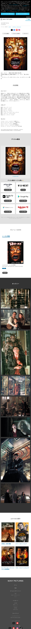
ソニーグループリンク (15, 599)
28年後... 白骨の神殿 (6, 528)
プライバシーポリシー (15, 623)
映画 (15, 572)
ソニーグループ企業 (15, 10)
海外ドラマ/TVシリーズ (15, 579)
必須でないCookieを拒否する (22, 13)
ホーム (15, 569)
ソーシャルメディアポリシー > (15, 620)
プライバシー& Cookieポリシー (14, 4)
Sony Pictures (7, 10)
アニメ (15, 580)
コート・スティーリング (21, 528)
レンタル (23, 173)
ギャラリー (25, 17)
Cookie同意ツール (15, 625)
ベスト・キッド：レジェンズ (22, 552)
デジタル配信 (6, 17)
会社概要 (15, 587)
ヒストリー (15, 590)
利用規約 (15, 624)
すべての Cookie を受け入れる (8, 13)
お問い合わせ (15, 593)
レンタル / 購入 (8, 173)
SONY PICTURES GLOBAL (15, 601)
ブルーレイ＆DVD (16, 17)
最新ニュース (15, 588)
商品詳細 (5, 256)
